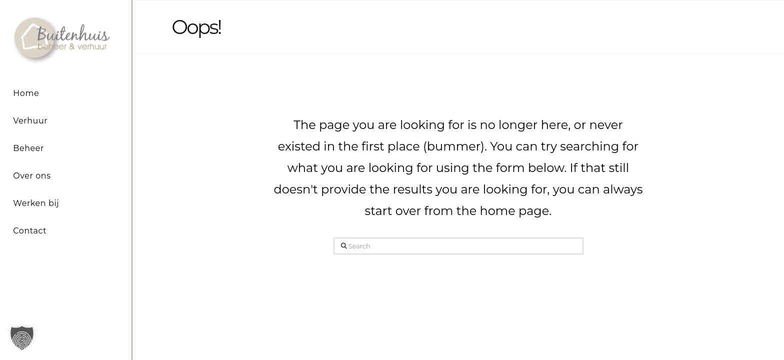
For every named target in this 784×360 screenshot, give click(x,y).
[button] (22, 338)
